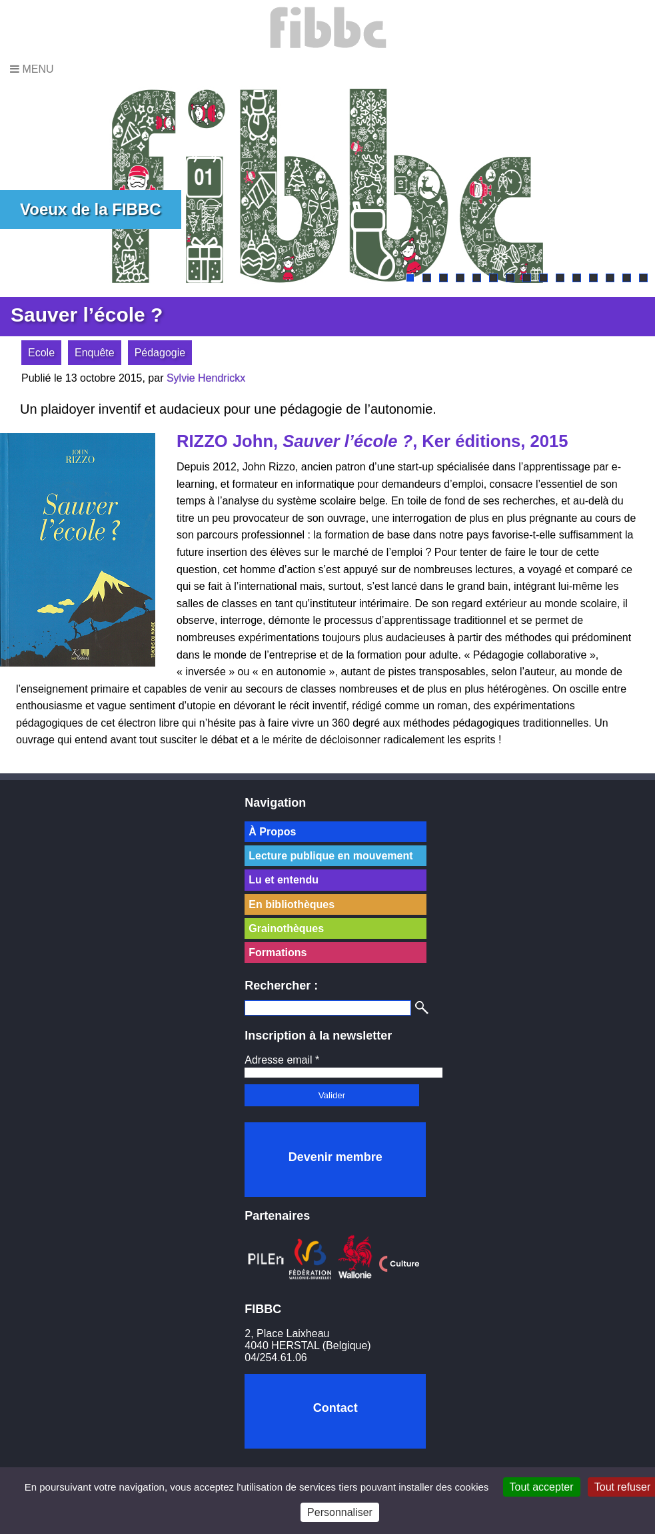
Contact (335, 1408)
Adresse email (282, 1060)
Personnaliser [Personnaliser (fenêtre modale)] (339, 1512)
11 (576, 278)
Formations (278, 952)
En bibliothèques (291, 904)
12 (593, 278)
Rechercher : (281, 985)
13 (610, 278)
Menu (32, 69)
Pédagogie (160, 352)
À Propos (272, 831)
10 (560, 278)
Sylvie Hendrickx (206, 378)
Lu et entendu (284, 879)
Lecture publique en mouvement (330, 855)
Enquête (95, 352)
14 (626, 278)
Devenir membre (335, 1157)
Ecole (41, 352)
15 (643, 278)
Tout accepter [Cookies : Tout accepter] (542, 1487)
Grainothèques (286, 928)
